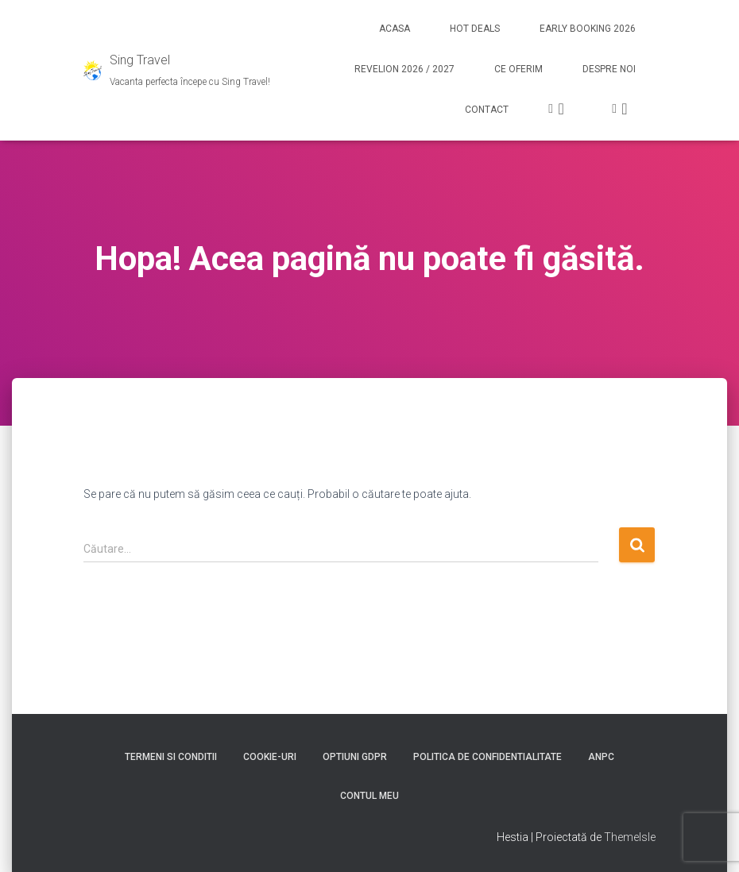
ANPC (601, 756)
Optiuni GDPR (355, 756)
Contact (487, 109)
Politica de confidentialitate (487, 756)
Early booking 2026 (588, 28)
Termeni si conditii (171, 756)
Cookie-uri (269, 756)
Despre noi (609, 69)
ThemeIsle (630, 837)
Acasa (394, 28)
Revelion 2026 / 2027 (404, 69)
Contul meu (369, 795)
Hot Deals (475, 28)
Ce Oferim (518, 69)
